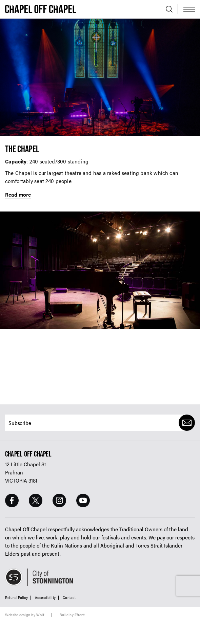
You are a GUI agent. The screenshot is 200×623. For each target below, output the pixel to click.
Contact (69, 597)
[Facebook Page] (12, 500)
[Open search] (169, 9)
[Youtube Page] (83, 500)
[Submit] (187, 423)
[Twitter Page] (35, 500)
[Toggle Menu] (189, 9)
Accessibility (45, 597)
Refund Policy (16, 597)
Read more (18, 195)
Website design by (24, 614)
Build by (72, 614)
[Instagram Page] (59, 500)
